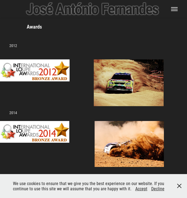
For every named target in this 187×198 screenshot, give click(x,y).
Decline (157, 188)
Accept (141, 188)
